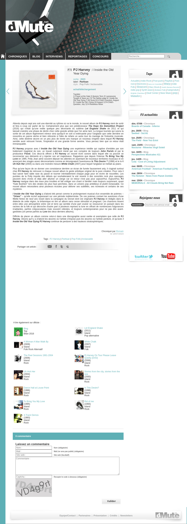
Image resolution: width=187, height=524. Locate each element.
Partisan (66, 239)
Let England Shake (93, 328)
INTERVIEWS (54, 56)
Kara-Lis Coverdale (155, 84)
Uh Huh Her (29, 371)
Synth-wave (147, 90)
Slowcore (142, 86)
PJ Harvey (55, 239)
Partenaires (84, 515)
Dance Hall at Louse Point (36, 387)
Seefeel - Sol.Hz (140, 133)
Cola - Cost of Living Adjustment (148, 161)
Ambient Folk (160, 90)
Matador (135, 96)
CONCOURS (101, 56)
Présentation (100, 515)
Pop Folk (76, 239)
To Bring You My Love (34, 401)
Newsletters (126, 515)
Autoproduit (172, 90)
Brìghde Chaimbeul (138, 93)
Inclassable (87, 239)
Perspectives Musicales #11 (146, 154)
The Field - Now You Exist (145, 140)
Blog (26, 328)
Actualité (135, 81)
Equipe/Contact (68, 515)
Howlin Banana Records (170, 87)
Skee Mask (165, 93)
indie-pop (135, 90)
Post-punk (158, 81)
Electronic (141, 84)
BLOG (36, 56)
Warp (167, 83)
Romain (120, 231)
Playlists (169, 81)
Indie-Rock (146, 81)
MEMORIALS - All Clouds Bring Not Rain (153, 183)
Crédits (113, 515)
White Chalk (90, 341)
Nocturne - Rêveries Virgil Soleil (148, 147)
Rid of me (89, 401)
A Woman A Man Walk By (36, 341)
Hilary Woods (154, 87)
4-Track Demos (31, 415)
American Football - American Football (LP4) (155, 169)
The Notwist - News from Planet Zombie (152, 176)
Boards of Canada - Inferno (146, 126)
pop (175, 92)
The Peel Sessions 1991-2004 (38, 355)
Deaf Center (152, 93)
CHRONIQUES (17, 56)
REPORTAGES (77, 56)
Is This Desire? (91, 387)
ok (175, 205)
